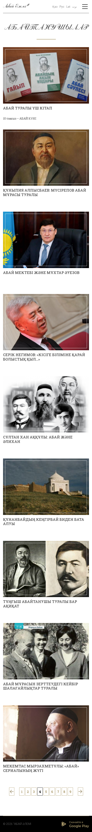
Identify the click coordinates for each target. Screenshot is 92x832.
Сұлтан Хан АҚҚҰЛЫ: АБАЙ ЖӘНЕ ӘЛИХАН (38, 439)
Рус (61, 6)
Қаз (54, 6)
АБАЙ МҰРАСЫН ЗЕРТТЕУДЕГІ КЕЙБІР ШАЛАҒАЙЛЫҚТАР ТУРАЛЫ (40, 686)
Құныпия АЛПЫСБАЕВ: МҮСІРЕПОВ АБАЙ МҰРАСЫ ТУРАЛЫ (44, 192)
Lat (68, 6)
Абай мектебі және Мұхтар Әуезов (41, 272)
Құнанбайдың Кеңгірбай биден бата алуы (43, 521)
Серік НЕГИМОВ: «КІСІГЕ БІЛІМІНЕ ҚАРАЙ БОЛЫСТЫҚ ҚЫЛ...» (44, 357)
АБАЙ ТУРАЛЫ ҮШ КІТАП (27, 108)
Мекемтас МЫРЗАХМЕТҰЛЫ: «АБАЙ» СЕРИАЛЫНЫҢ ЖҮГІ (41, 768)
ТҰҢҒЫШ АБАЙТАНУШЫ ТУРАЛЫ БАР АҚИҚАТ (40, 603)
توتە (74, 6)
